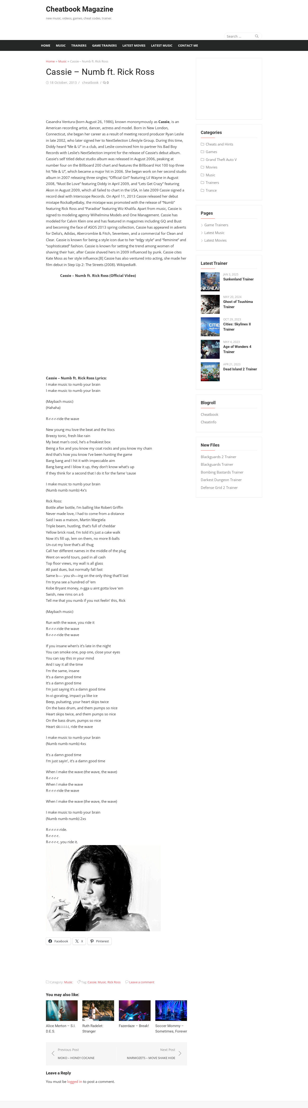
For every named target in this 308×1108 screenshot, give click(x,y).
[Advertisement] (203, 13)
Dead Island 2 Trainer (243, 369)
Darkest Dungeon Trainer (224, 479)
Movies (215, 167)
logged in (66, 1070)
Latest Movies (133, 45)
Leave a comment (134, 969)
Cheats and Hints (223, 144)
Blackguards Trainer (220, 464)
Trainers (78, 45)
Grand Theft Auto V (224, 159)
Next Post (153, 1043)
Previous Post (68, 1043)
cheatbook (82, 82)
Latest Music (161, 45)
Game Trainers (104, 45)
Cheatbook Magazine (71, 9)
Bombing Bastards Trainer (225, 472)
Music (61, 45)
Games (214, 151)
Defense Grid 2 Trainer (222, 487)
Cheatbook (213, 414)
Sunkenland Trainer (242, 279)
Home (45, 45)
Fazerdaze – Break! (131, 1015)
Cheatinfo (212, 422)
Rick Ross (106, 969)
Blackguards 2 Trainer (222, 456)
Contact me (188, 45)
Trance (214, 190)
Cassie (84, 969)
